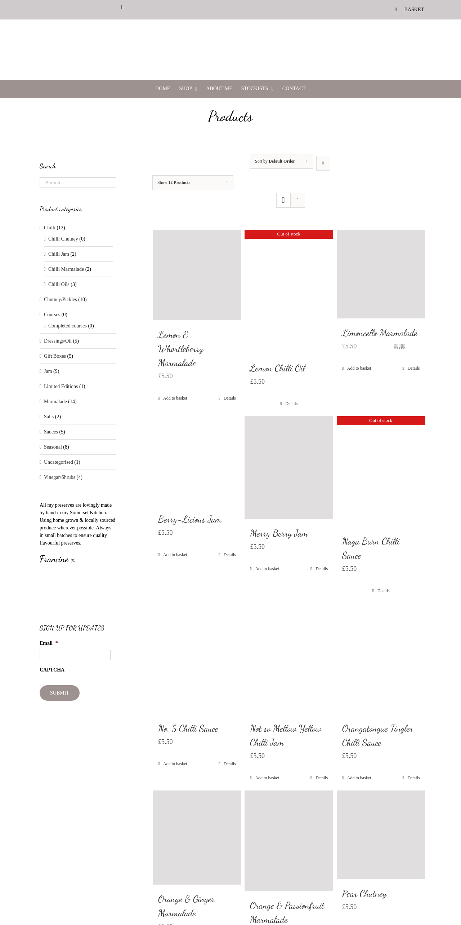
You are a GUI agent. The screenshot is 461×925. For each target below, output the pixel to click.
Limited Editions (61, 386)
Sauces (51, 432)
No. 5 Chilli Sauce (188, 728)
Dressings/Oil (58, 341)
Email (49, 643)
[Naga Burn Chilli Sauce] (381, 471)
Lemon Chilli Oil (277, 368)
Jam (48, 371)
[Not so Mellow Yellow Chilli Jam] (289, 658)
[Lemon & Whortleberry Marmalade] (197, 275)
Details (230, 398)
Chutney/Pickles (60, 299)
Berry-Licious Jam (189, 519)
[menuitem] (409, 9)
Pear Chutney (364, 893)
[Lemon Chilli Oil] (289, 292)
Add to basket (175, 398)
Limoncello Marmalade (379, 332)
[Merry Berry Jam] (289, 467)
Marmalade (55, 401)
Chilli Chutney (63, 239)
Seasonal (53, 447)
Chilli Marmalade (66, 269)
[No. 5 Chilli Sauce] (197, 658)
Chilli (49, 227)
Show (173, 182)
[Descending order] (323, 163)
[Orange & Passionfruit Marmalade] (289, 840)
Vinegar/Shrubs (59, 477)
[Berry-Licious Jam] (197, 460)
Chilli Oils (59, 284)
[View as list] (298, 200)
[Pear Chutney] (381, 834)
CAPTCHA (52, 670)
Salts (49, 416)
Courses (52, 314)
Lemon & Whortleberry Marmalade (180, 348)
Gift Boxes (55, 356)
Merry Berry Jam (279, 533)
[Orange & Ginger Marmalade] (197, 837)
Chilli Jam (58, 254)
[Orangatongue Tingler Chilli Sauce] (381, 658)
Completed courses (67, 326)
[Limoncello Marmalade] (381, 274)
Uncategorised (58, 462)
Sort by (275, 161)
